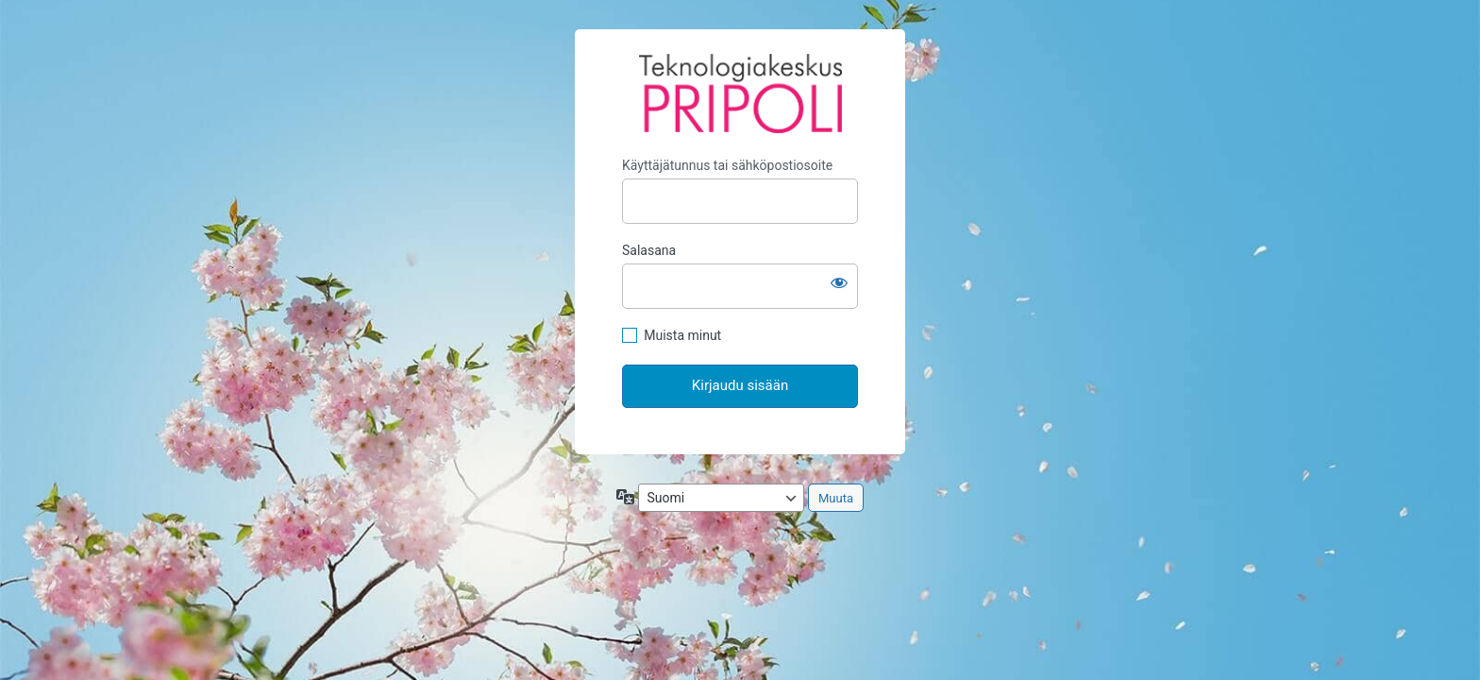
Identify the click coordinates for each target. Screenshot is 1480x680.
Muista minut (682, 335)
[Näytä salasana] (839, 282)
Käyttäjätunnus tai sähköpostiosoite (727, 165)
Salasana (649, 250)
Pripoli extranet (740, 93)
